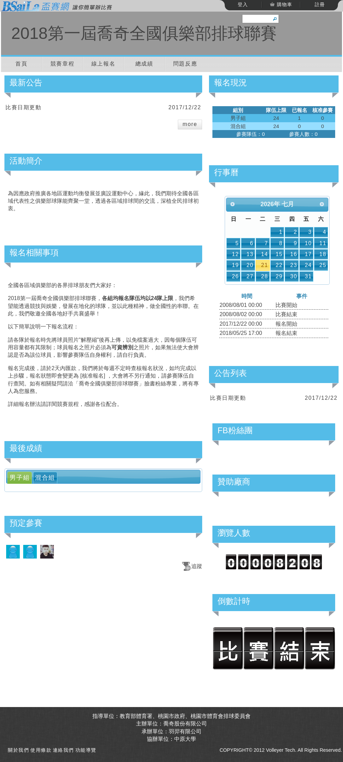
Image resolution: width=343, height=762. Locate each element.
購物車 (284, 4)
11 (323, 243)
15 (279, 254)
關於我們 (18, 750)
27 (250, 276)
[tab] (20, 478)
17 (308, 254)
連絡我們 (63, 750)
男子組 (238, 118)
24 (308, 265)
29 (279, 276)
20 (250, 265)
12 (235, 254)
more (190, 124)
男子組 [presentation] (20, 477)
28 (264, 276)
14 (264, 254)
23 (293, 265)
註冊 (320, 4)
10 (308, 243)
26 (235, 276)
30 (293, 276)
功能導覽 (85, 750)
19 (235, 265)
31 (308, 276)
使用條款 (40, 750)
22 (279, 265)
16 (293, 254)
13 (250, 254)
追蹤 (196, 566)
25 (323, 265)
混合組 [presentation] (45, 477)
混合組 (238, 126)
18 (323, 254)
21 (264, 265)
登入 (243, 4)
